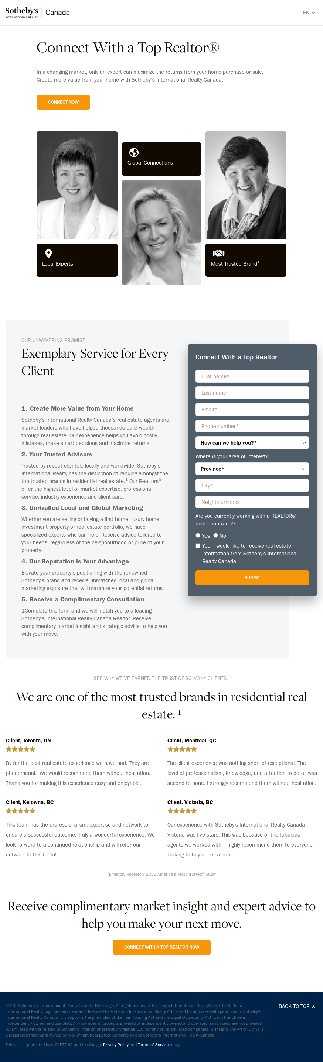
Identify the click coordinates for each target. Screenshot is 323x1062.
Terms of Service (153, 1044)
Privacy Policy (116, 1044)
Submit (252, 577)
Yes (206, 535)
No (223, 535)
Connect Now (63, 102)
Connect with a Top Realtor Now (161, 947)
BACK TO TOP (298, 1006)
